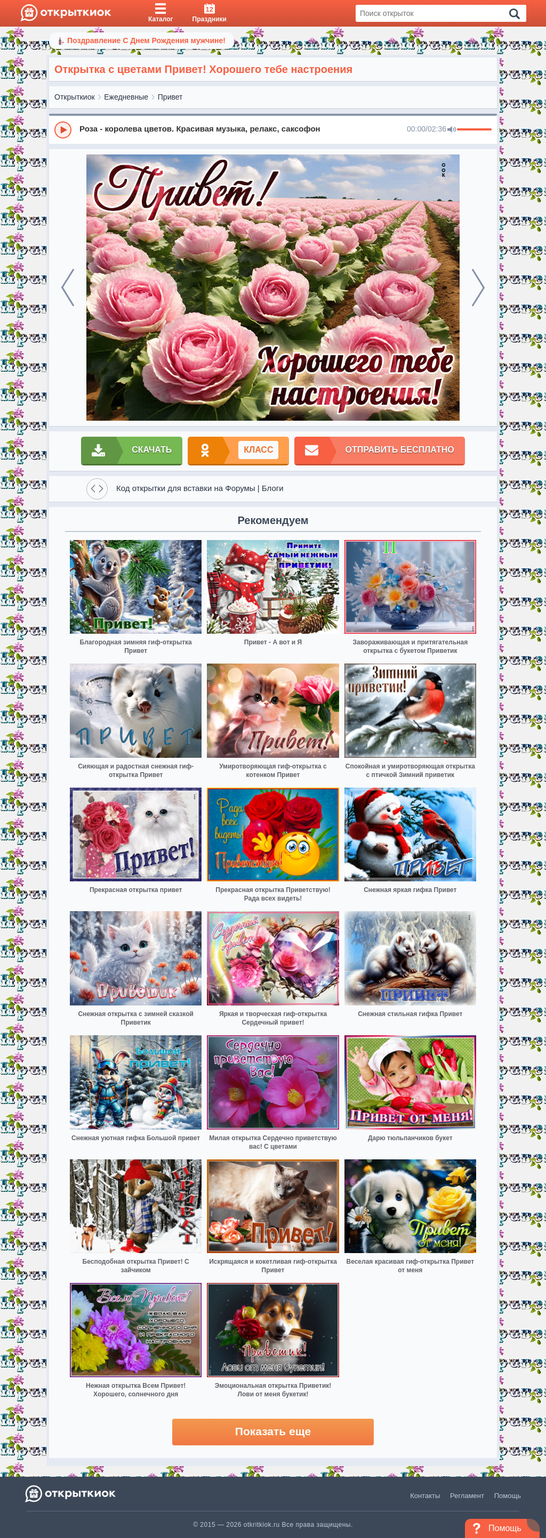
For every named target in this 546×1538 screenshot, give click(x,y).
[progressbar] (474, 130)
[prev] (68, 287)
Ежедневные (126, 97)
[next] (478, 287)
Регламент (467, 1496)
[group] (273, 129)
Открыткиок (74, 97)
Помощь (507, 1496)
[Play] (62, 129)
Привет (170, 97)
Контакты (425, 1496)
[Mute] (451, 130)
